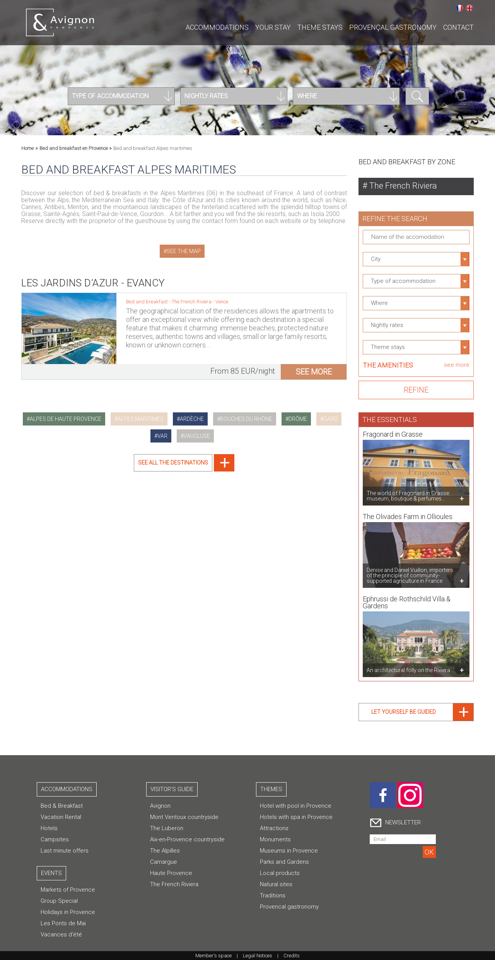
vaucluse (197, 436)
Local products (280, 873)
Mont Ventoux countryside (184, 817)
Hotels (49, 828)
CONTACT (458, 27)
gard (330, 419)
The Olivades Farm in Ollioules (407, 512)
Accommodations (217, 27)
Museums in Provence (289, 850)
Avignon (160, 805)
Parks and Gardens (284, 861)
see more (314, 367)
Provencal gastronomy (289, 906)
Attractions (274, 828)
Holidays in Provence (68, 912)
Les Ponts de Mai (63, 923)
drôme (297, 419)
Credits (291, 955)
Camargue (163, 861)
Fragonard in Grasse (393, 430)
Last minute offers (65, 850)
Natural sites (276, 884)
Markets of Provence (68, 889)
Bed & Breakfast (62, 805)
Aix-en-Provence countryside (187, 839)
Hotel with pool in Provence (295, 805)
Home (27, 148)
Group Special (59, 900)
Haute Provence (171, 873)
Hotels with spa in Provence (296, 817)
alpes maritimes (141, 419)
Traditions (272, 895)
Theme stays (320, 27)
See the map (184, 251)
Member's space (213, 955)
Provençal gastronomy (393, 27)
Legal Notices (257, 955)
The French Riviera (192, 297)
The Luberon (166, 828)
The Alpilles (165, 850)
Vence (221, 297)
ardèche (192, 419)
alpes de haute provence (65, 419)
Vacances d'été (61, 934)
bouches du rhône (246, 419)
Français (459, 8)
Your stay (273, 27)
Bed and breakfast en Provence (74, 148)
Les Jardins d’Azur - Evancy (93, 278)
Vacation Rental (61, 817)
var (162, 436)
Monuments (275, 839)
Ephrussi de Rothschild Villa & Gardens (407, 598)
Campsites (55, 839)
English (469, 8)
